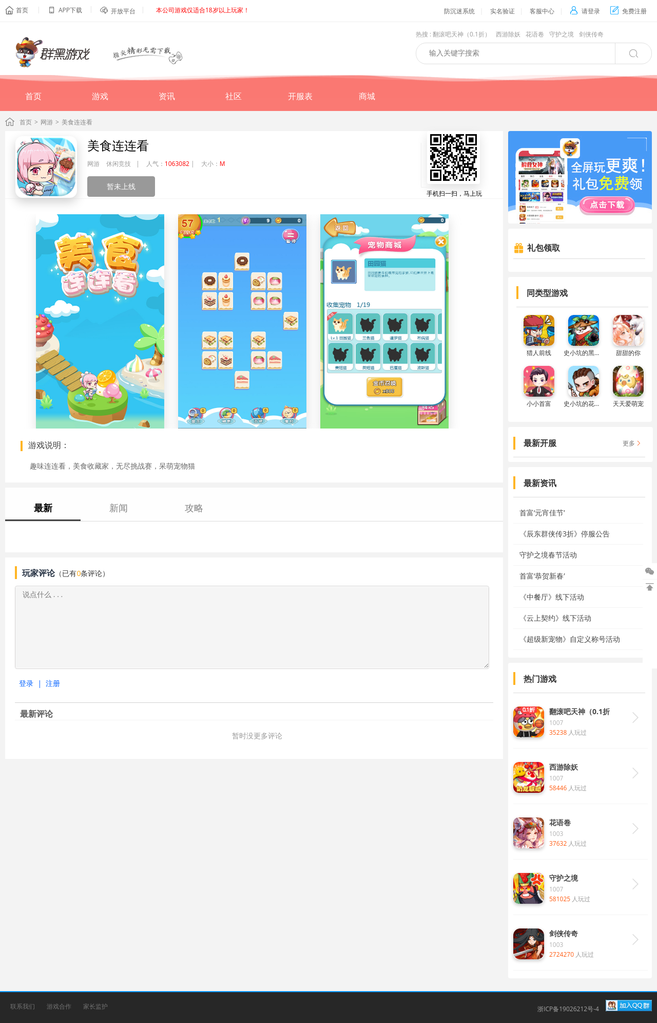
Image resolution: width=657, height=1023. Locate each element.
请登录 (585, 11)
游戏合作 (59, 1006)
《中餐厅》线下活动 (551, 597)
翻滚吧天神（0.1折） (462, 34)
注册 (53, 683)
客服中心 (542, 11)
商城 (367, 96)
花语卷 (535, 34)
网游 (47, 122)
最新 (43, 507)
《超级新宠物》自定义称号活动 (569, 639)
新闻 (118, 507)
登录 (26, 683)
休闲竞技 (118, 163)
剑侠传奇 (591, 34)
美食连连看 (118, 145)
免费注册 (628, 11)
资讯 (167, 96)
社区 (233, 96)
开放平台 (123, 11)
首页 (22, 10)
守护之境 (561, 34)
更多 (629, 443)
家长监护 (95, 1006)
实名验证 (502, 11)
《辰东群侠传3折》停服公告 (564, 533)
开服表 (300, 96)
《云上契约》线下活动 (555, 618)
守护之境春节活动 (548, 555)
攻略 (194, 507)
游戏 (100, 96)
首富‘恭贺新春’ (542, 576)
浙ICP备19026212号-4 (568, 1009)
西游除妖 (508, 34)
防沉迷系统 (459, 11)
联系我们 (22, 1006)
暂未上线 (121, 186)
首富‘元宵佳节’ (542, 512)
